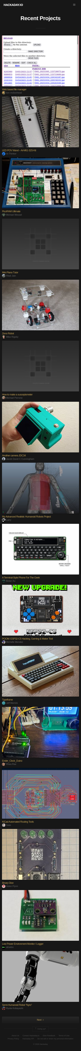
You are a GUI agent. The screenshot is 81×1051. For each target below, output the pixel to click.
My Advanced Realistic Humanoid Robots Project (26, 516)
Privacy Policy (13, 1039)
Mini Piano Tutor (10, 272)
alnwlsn (8, 947)
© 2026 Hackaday (40, 1044)
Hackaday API (28, 1039)
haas (6, 825)
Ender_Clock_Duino (12, 760)
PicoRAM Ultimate (11, 211)
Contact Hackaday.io (31, 1036)
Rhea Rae (9, 764)
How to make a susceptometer (17, 394)
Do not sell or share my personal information (55, 1039)
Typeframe (7, 699)
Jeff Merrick (10, 703)
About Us (15, 1036)
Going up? (40, 1028)
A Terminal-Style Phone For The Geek (21, 577)
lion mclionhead (12, 93)
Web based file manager (14, 89)
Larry (6, 520)
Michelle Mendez (12, 642)
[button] (74, 5)
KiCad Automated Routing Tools (18, 821)
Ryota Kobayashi (12, 1008)
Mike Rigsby (10, 337)
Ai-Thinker (9, 153)
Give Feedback (49, 1036)
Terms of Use (64, 1036)
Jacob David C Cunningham (18, 459)
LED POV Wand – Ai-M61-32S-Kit (19, 150)
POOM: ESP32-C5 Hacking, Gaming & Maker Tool (27, 638)
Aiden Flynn (10, 886)
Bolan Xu (8, 581)
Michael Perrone (12, 398)
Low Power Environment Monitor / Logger (22, 943)
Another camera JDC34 (14, 455)
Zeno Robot (8, 333)
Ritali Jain (9, 276)
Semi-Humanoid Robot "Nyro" (17, 1005)
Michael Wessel (12, 215)
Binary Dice (7, 882)
